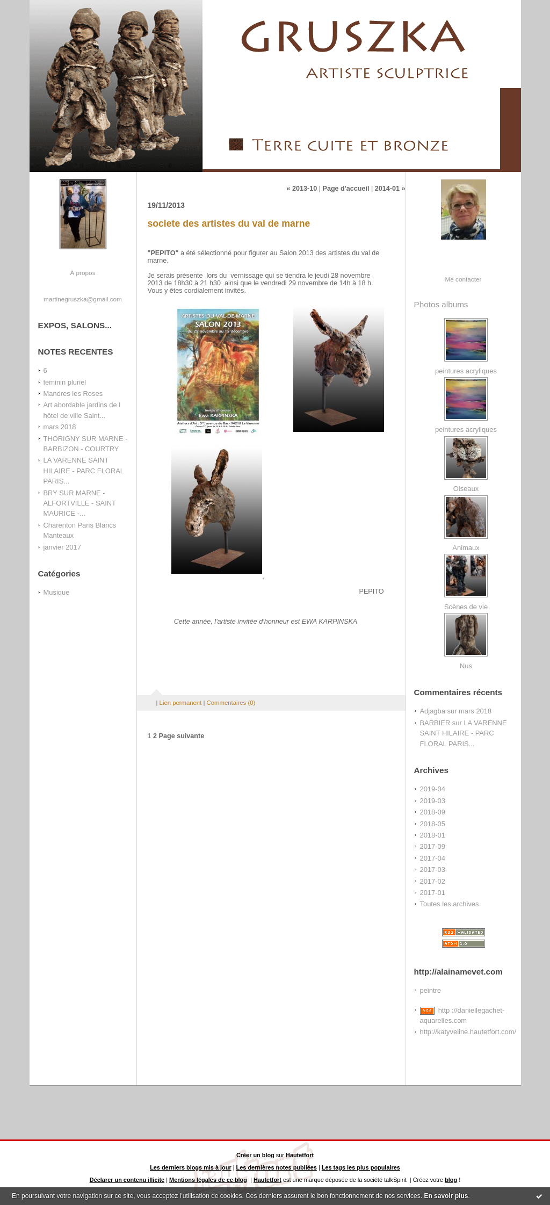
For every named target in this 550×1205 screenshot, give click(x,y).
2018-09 (432, 812)
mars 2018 (60, 427)
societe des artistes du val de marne (229, 223)
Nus (466, 666)
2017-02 (432, 881)
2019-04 (432, 789)
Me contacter (463, 279)
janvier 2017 (62, 547)
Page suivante (182, 736)
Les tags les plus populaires (361, 1167)
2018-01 (432, 835)
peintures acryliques (466, 371)
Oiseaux (466, 489)
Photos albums (441, 304)
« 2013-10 (301, 188)
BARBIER (435, 723)
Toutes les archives (449, 904)
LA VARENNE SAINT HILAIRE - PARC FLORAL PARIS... (84, 470)
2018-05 (432, 824)
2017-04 (432, 858)
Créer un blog (255, 1155)
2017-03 (432, 869)
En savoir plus (446, 1196)
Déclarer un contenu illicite (127, 1180)
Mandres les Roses (73, 393)
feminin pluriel (65, 382)
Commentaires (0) (231, 702)
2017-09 (432, 846)
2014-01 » (390, 188)
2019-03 (432, 801)
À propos (82, 272)
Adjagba (432, 711)
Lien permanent (181, 702)
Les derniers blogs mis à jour (190, 1167)
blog (451, 1180)
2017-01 (432, 893)
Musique (57, 592)
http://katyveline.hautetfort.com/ (468, 1032)
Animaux (465, 548)
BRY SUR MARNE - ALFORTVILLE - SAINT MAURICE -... (80, 503)
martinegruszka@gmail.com (83, 298)
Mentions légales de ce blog (208, 1180)
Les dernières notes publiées (276, 1167)
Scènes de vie (466, 607)
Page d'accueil (345, 188)
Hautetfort (300, 1155)
